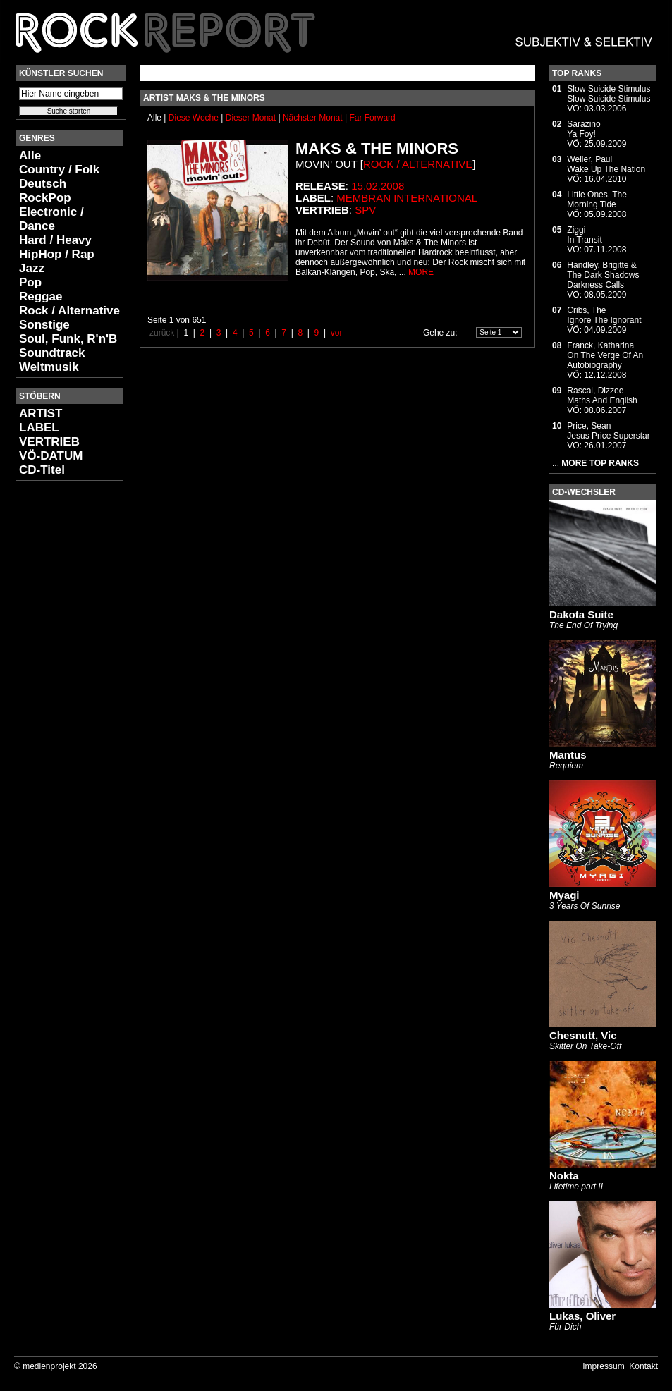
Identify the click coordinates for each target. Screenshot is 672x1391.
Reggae (40, 296)
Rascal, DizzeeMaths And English (602, 395)
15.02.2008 (377, 186)
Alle (30, 155)
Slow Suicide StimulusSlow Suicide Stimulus (608, 94)
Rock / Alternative (69, 310)
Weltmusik (49, 367)
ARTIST (40, 413)
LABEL (39, 427)
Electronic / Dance (51, 219)
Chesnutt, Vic (583, 1035)
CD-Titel (42, 470)
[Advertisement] (58, 702)
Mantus (568, 755)
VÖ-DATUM (51, 455)
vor (337, 333)
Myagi (564, 895)
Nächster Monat (313, 118)
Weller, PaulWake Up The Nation (606, 164)
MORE (421, 272)
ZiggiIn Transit (584, 235)
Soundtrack (52, 353)
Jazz (31, 268)
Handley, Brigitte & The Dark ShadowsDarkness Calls (603, 275)
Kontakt (643, 1366)
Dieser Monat (252, 118)
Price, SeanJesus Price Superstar (608, 431)
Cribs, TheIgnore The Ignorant (604, 315)
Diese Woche (195, 118)
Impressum (603, 1366)
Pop (30, 282)
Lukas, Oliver (582, 1316)
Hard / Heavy (55, 240)
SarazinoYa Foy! (583, 129)
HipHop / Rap (56, 254)
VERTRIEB (49, 441)
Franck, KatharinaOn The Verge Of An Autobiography (605, 355)
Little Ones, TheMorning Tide (597, 199)
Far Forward (372, 118)
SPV (365, 210)
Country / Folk (59, 169)
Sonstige (44, 324)
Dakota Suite (581, 614)
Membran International (406, 198)
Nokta (564, 1176)
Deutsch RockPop (45, 190)
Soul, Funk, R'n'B (68, 338)
